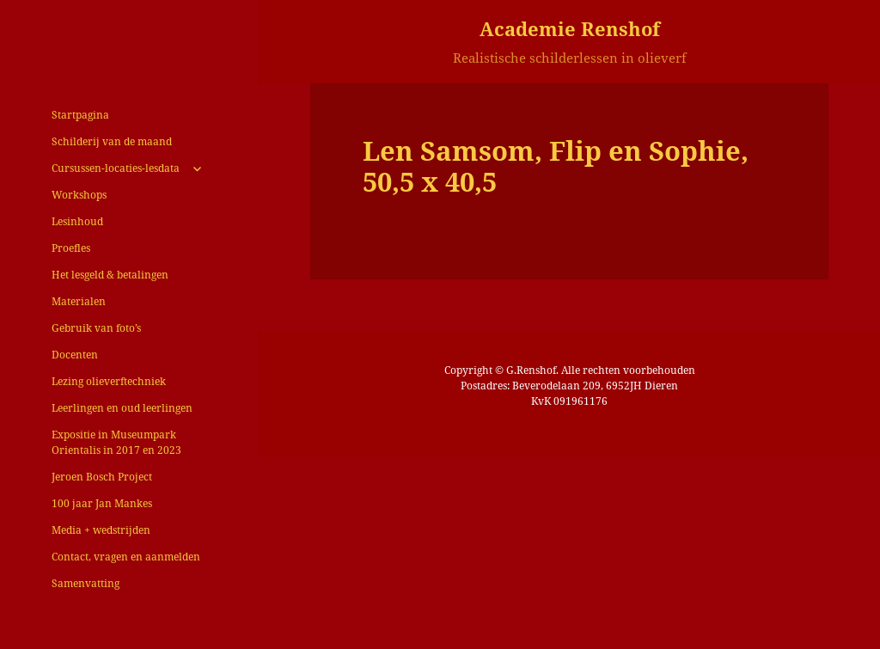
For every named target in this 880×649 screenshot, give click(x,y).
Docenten (75, 354)
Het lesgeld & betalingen (110, 274)
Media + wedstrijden (101, 530)
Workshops (79, 194)
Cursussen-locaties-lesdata (116, 168)
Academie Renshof (570, 28)
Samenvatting (85, 583)
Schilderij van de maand (112, 141)
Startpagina (80, 114)
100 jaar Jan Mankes (102, 503)
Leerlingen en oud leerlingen (122, 408)
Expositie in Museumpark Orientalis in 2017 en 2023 (116, 442)
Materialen (79, 301)
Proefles (71, 248)
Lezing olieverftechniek (109, 381)
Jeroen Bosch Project (102, 476)
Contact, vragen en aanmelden (126, 556)
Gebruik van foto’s (96, 328)
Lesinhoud (77, 221)
